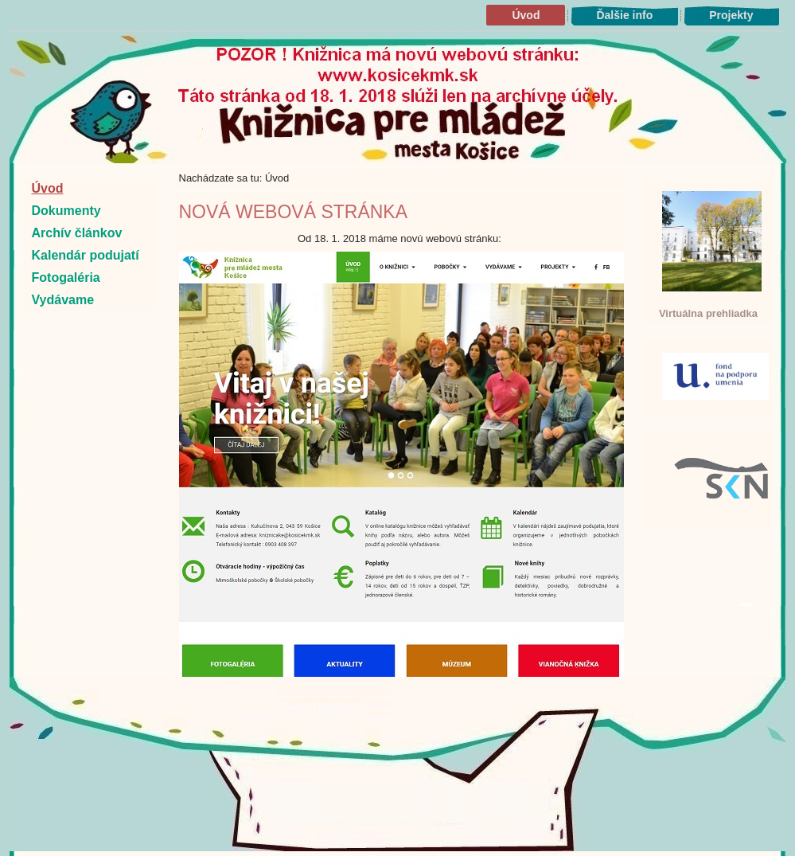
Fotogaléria (66, 277)
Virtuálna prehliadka (708, 313)
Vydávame (63, 300)
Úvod (526, 15)
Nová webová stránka (293, 211)
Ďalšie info (624, 15)
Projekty (731, 15)
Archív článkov (77, 233)
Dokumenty (66, 210)
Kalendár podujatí (85, 255)
